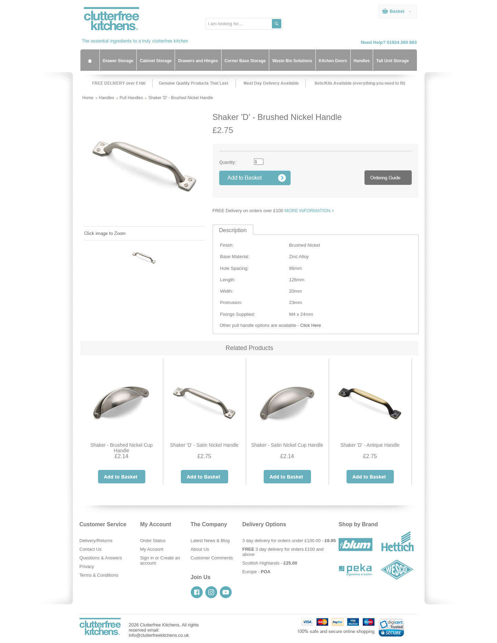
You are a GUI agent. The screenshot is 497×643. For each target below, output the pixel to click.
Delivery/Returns (96, 540)
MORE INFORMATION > (309, 210)
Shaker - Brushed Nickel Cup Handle (121, 447)
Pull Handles (131, 97)
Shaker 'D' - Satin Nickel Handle (204, 445)
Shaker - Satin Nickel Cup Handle (287, 445)
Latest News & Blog (210, 540)
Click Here (310, 325)
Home (88, 97)
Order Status (153, 540)
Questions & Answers (100, 557)
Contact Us (90, 549)
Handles (106, 97)
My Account (151, 549)
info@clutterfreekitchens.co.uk (159, 635)
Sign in (147, 557)
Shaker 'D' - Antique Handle (369, 445)
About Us (200, 549)
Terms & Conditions (98, 575)
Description (233, 230)
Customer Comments (212, 557)
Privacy (86, 566)
